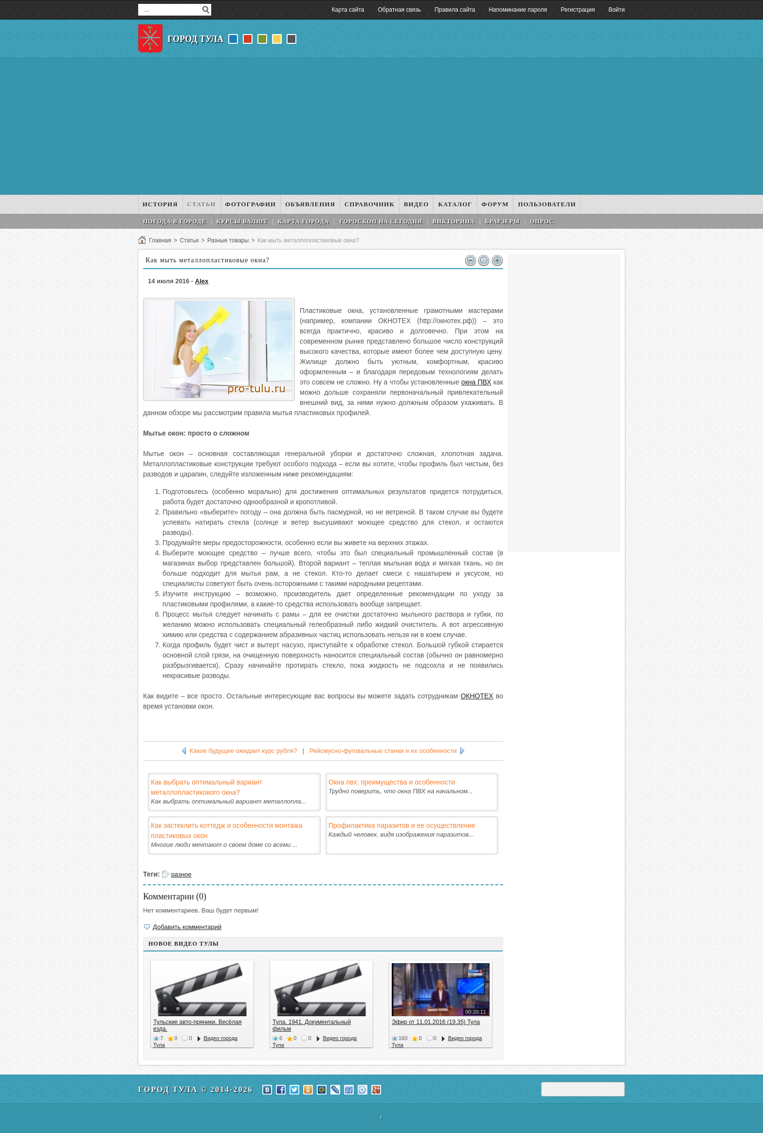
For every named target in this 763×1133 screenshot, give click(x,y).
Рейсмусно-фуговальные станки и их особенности (383, 750)
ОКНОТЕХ (476, 696)
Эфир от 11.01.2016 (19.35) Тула (436, 1022)
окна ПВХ (476, 382)
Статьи (189, 240)
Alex (201, 281)
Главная (160, 240)
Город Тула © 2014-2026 (195, 1089)
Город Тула (195, 39)
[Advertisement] (381, 126)
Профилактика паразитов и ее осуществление (401, 825)
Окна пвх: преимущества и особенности (391, 782)
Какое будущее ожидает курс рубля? (243, 750)
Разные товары (228, 240)
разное (181, 874)
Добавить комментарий (187, 927)
